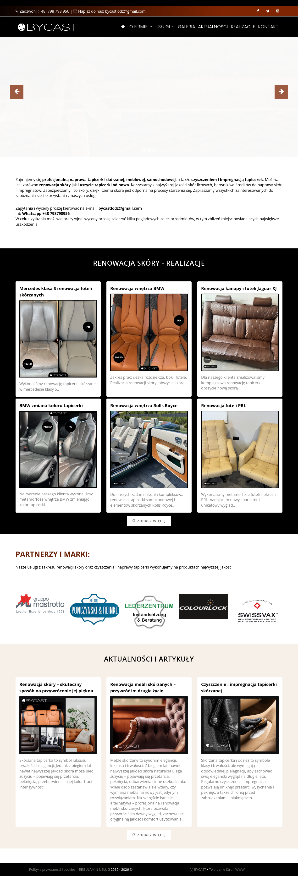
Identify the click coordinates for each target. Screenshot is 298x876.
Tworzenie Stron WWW (227, 869)
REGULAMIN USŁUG (94, 869)
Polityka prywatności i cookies (52, 869)
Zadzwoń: (42, 11)
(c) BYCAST (198, 869)
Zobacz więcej (149, 521)
